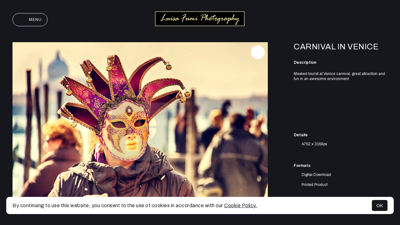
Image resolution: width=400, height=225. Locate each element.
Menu (30, 19)
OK (379, 205)
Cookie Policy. (240, 205)
